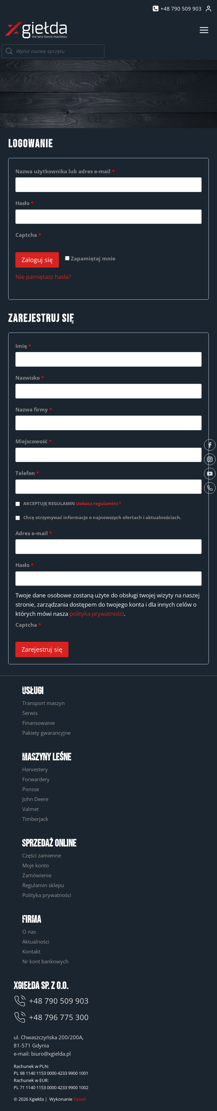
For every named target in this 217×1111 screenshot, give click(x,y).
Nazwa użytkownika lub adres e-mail (67, 171)
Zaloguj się (37, 260)
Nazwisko (29, 377)
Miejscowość (33, 441)
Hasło (26, 203)
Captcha (28, 234)
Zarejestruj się (42, 649)
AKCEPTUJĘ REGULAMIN (72, 503)
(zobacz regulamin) (97, 503)
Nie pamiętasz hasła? (43, 277)
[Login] (208, 9)
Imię (23, 345)
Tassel (79, 1099)
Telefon (27, 473)
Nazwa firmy (33, 409)
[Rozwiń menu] (204, 30)
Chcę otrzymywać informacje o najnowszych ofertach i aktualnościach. (102, 517)
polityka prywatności (96, 614)
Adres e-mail (36, 533)
